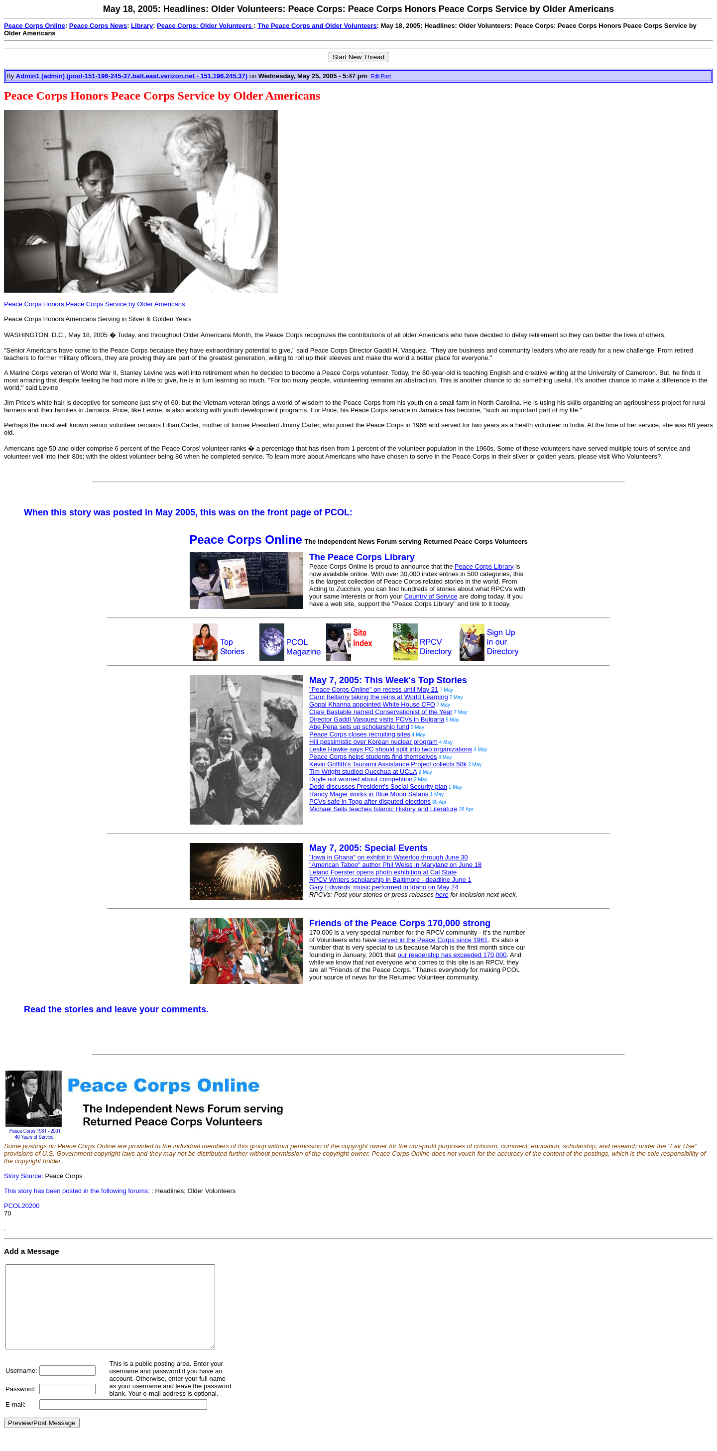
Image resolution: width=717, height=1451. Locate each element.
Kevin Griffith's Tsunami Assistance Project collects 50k (388, 764)
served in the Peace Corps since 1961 (433, 940)
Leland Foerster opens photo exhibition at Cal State (383, 872)
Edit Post (381, 76)
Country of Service (431, 596)
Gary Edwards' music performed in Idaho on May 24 (383, 887)
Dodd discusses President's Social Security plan (378, 786)
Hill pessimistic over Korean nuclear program (373, 741)
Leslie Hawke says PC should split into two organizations (390, 749)
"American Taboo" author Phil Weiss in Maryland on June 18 (395, 864)
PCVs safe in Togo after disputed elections (370, 801)
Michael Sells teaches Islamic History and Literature (383, 809)
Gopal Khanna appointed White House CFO (372, 704)
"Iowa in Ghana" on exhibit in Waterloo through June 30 (388, 857)
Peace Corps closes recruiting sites (359, 734)
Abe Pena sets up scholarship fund (359, 726)
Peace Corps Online (34, 25)
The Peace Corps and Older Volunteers (317, 25)
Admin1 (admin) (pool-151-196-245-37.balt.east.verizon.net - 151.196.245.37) (131, 76)
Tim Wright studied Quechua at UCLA (363, 771)
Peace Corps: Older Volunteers (205, 25)
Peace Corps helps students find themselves (373, 756)
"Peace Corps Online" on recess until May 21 (373, 689)
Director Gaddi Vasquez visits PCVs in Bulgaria (376, 719)
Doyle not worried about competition (360, 779)
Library (142, 25)
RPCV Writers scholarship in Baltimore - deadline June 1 (390, 879)
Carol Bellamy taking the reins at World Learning (378, 697)
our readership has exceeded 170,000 (452, 955)
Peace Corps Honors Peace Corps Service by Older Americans (94, 304)
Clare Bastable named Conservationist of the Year (381, 712)
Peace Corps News (98, 25)
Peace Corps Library (484, 566)
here (442, 894)
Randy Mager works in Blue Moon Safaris (369, 794)
